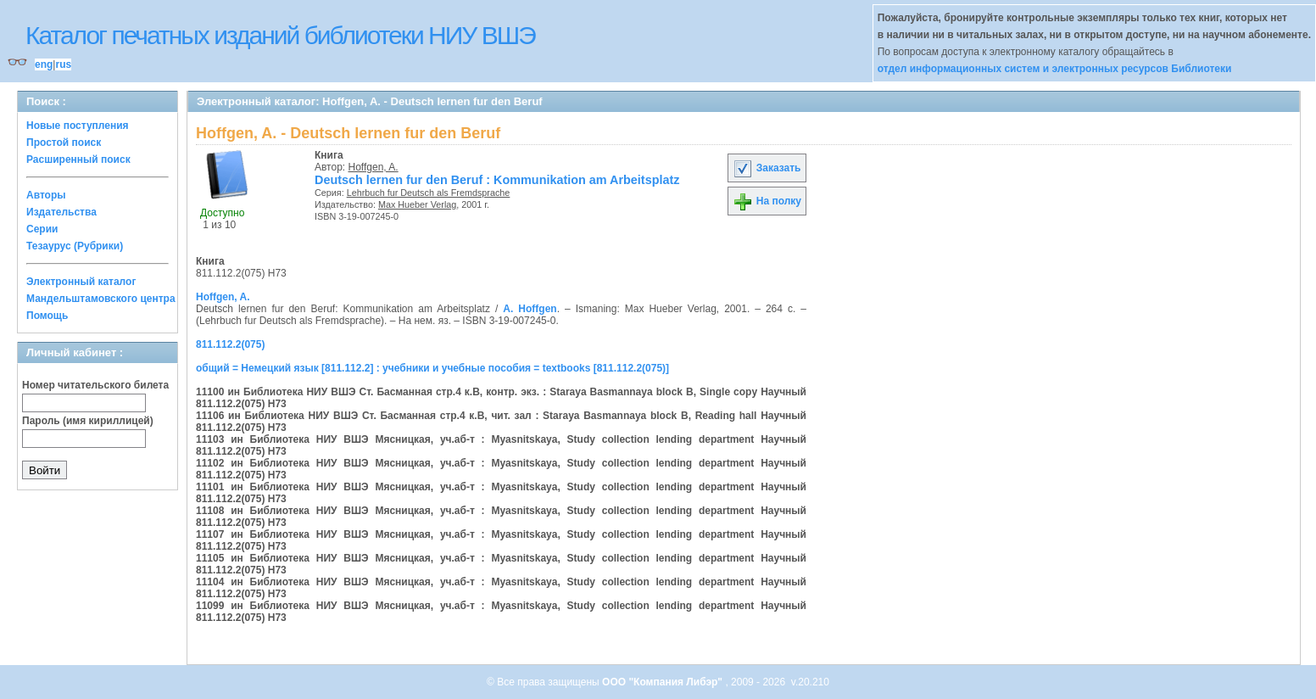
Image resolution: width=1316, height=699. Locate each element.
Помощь (47, 316)
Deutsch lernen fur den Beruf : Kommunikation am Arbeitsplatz (497, 180)
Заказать (766, 168)
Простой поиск (63, 142)
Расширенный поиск (78, 159)
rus (63, 64)
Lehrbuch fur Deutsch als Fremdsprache (428, 192)
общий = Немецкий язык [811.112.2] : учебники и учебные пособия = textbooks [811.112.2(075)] (432, 368)
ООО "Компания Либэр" (663, 682)
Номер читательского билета (95, 385)
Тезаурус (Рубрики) (74, 246)
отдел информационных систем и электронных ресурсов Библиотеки (1055, 69)
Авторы (46, 195)
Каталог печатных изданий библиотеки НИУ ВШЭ (280, 35)
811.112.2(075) (230, 344)
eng (44, 64)
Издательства (61, 212)
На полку (767, 201)
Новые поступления (77, 125)
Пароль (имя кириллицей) (87, 421)
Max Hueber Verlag (417, 204)
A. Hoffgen (529, 309)
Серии (42, 229)
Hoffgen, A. (374, 167)
